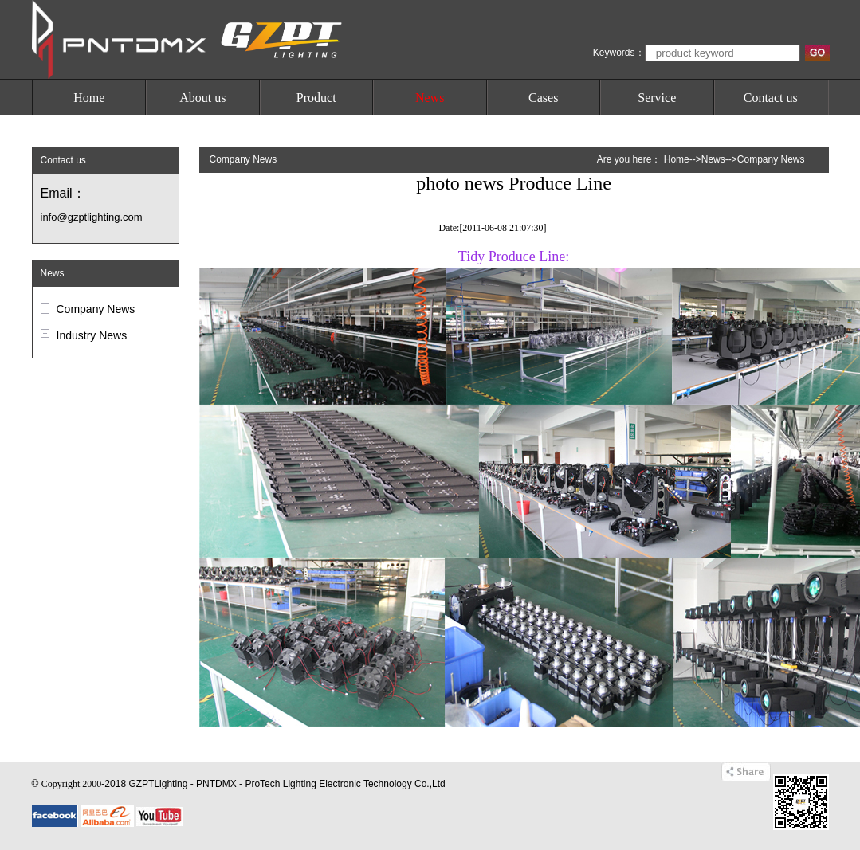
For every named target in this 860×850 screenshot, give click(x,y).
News (429, 97)
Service (657, 97)
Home (88, 97)
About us (202, 97)
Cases (543, 97)
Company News (96, 309)
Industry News (92, 335)
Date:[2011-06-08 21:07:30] (492, 227)
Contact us (771, 97)
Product (316, 97)
